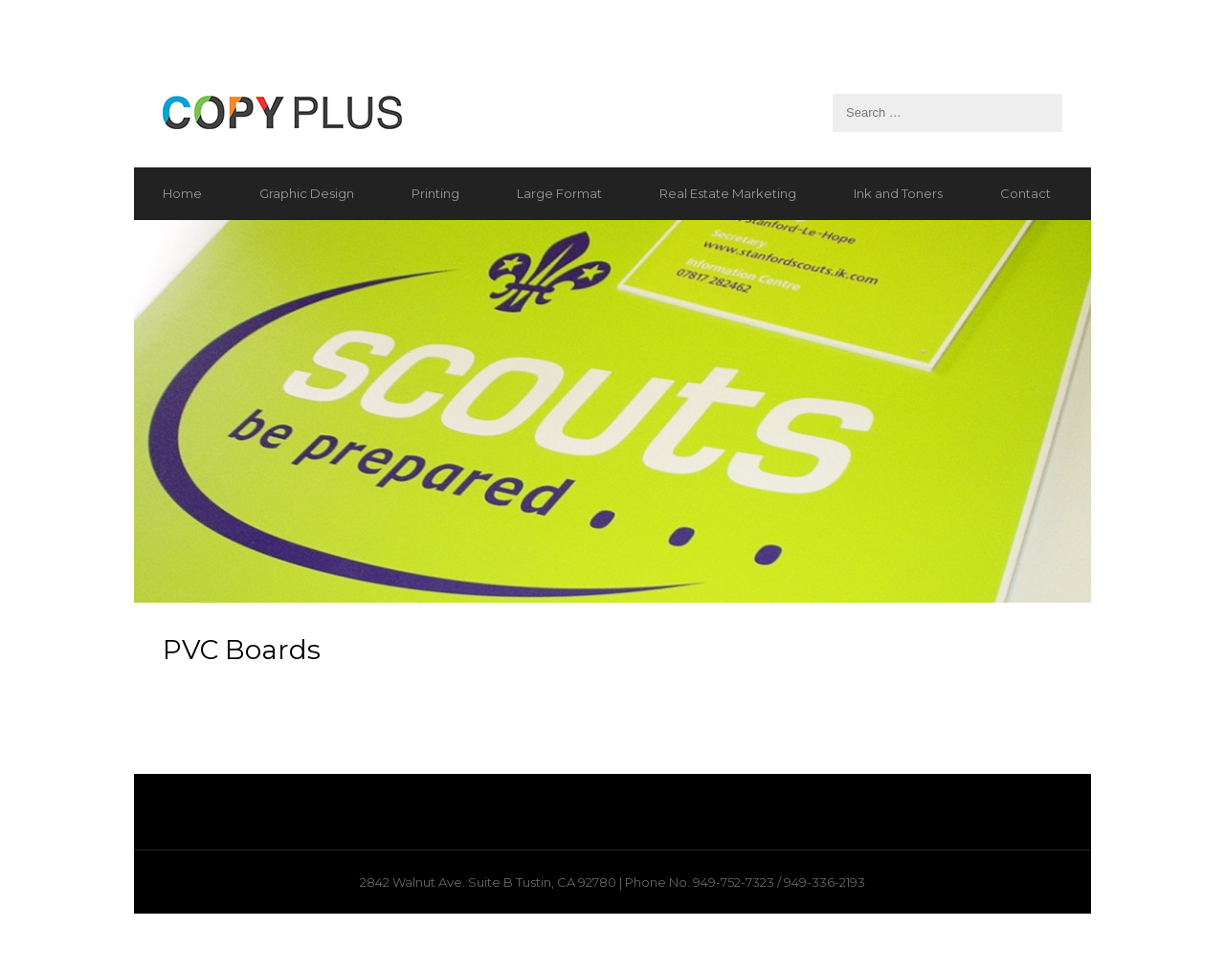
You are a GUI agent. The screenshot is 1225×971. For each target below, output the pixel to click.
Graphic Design (306, 193)
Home (182, 193)
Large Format (559, 193)
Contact (1025, 193)
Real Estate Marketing (727, 193)
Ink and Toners (898, 193)
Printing (435, 193)
